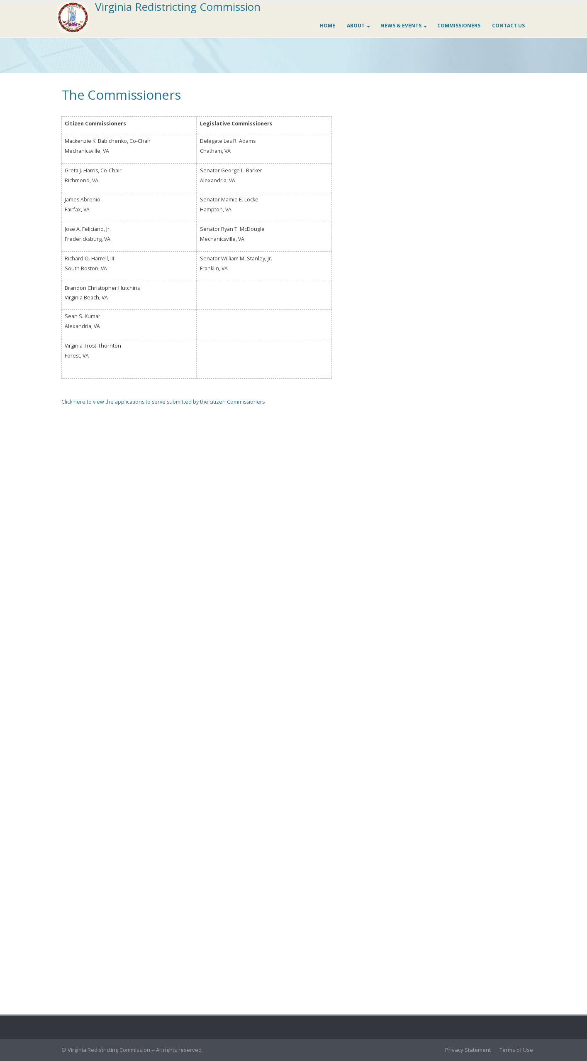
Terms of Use (516, 1050)
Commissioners (458, 25)
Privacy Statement (468, 1050)
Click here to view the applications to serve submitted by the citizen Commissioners (163, 401)
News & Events (400, 25)
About (356, 25)
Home (327, 25)
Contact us (508, 25)
